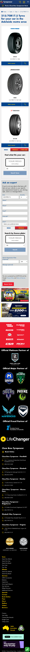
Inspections (5, 582)
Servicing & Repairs (7, 584)
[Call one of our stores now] (27, 649)
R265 (15, 97)
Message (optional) (7, 265)
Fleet (3, 599)
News (4, 601)
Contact (4, 594)
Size (3, 195)
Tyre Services (5, 586)
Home (3, 12)
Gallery (4, 603)
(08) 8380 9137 (8, 532)
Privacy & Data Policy (11, 651)
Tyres (3, 557)
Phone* (4, 206)
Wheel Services (6, 588)
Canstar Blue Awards (7, 617)
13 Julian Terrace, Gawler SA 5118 (13, 482)
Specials (4, 592)
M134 (15, 56)
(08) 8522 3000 (8, 485)
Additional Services (7, 590)
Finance (4, 613)
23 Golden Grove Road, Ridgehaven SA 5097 (15, 507)
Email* (4, 211)
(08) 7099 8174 (8, 510)
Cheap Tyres (5, 621)
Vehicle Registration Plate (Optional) (9, 258)
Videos (4, 605)
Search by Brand (6, 563)
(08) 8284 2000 (8, 497)
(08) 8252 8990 (8, 474)
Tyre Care (4, 565)
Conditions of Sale (21, 651)
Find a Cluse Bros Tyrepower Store (15, 6)
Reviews (5, 607)
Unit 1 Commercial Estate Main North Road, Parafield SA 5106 (15, 460)
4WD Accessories (7, 578)
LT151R (15, 138)
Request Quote (8, 284)
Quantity (22, 195)
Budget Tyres (5, 619)
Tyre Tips (4, 567)
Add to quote (11, 63)
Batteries (4, 580)
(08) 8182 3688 (8, 464)
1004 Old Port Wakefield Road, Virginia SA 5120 (15, 529)
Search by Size (6, 561)
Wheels (4, 569)
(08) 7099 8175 (8, 520)
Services (4, 576)
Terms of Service (21, 278)
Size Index (5, 615)
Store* (4, 222)
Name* (4, 200)
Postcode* (5, 216)
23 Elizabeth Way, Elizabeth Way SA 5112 (15, 518)
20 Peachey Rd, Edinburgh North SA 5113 (14, 472)
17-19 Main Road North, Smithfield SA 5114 (15, 495)
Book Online (6, 597)
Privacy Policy (10, 278)
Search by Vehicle (7, 559)
